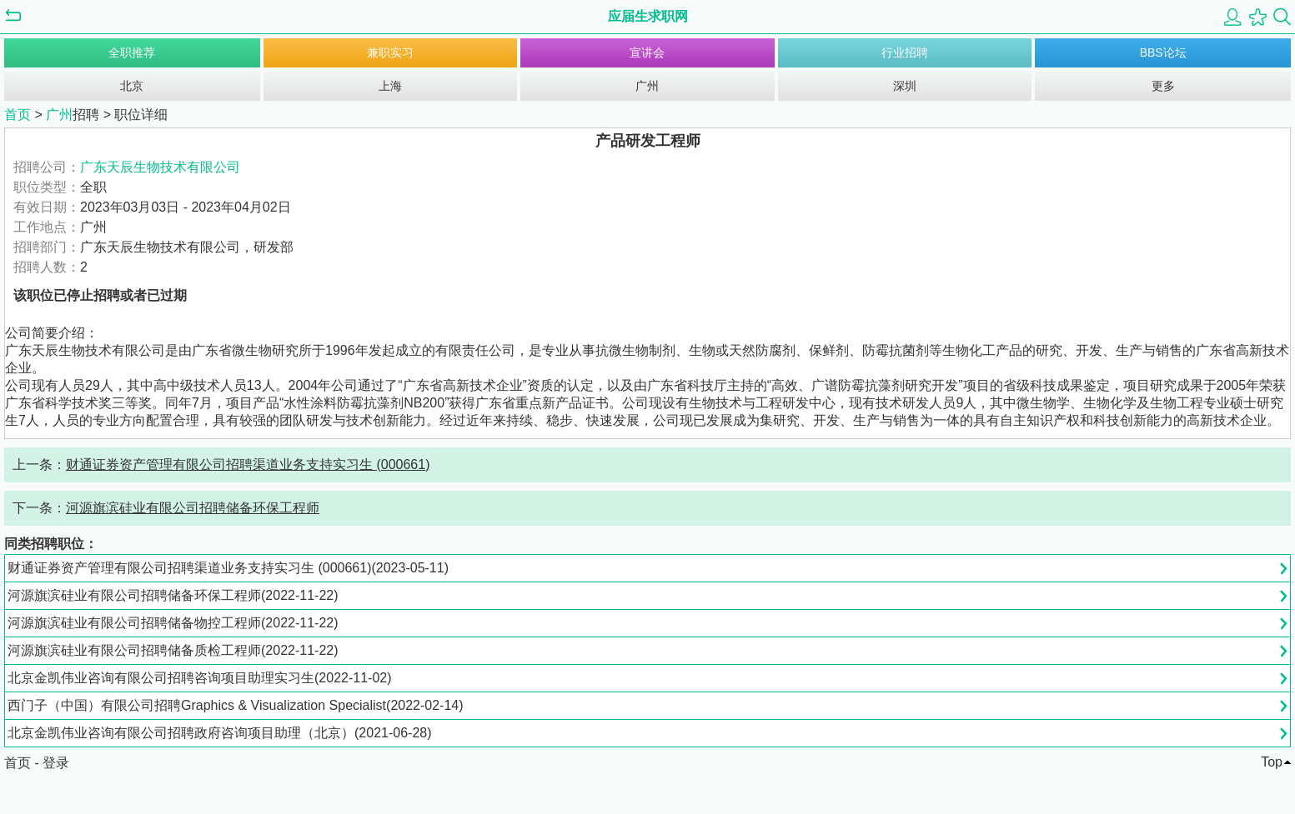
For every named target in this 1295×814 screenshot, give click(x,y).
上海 (390, 85)
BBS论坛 (1163, 52)
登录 (56, 763)
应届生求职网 (648, 16)
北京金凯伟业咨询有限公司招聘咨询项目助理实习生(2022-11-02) (200, 678)
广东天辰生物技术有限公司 (160, 167)
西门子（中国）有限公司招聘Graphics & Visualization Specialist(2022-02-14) (236, 705)
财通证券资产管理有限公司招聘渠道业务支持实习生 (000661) (248, 464)
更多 (1163, 85)
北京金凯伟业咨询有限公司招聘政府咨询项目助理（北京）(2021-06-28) (220, 733)
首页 (17, 114)
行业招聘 (904, 52)
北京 (131, 85)
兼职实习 (390, 52)
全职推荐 (131, 52)
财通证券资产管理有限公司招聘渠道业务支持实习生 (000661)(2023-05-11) (228, 568)
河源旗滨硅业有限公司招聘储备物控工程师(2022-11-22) (173, 623)
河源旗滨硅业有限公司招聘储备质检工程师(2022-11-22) (173, 650)
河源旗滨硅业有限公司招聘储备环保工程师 (192, 508)
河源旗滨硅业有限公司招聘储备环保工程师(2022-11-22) (173, 595)
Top (1271, 762)
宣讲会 (647, 52)
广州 (647, 85)
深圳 (904, 85)
